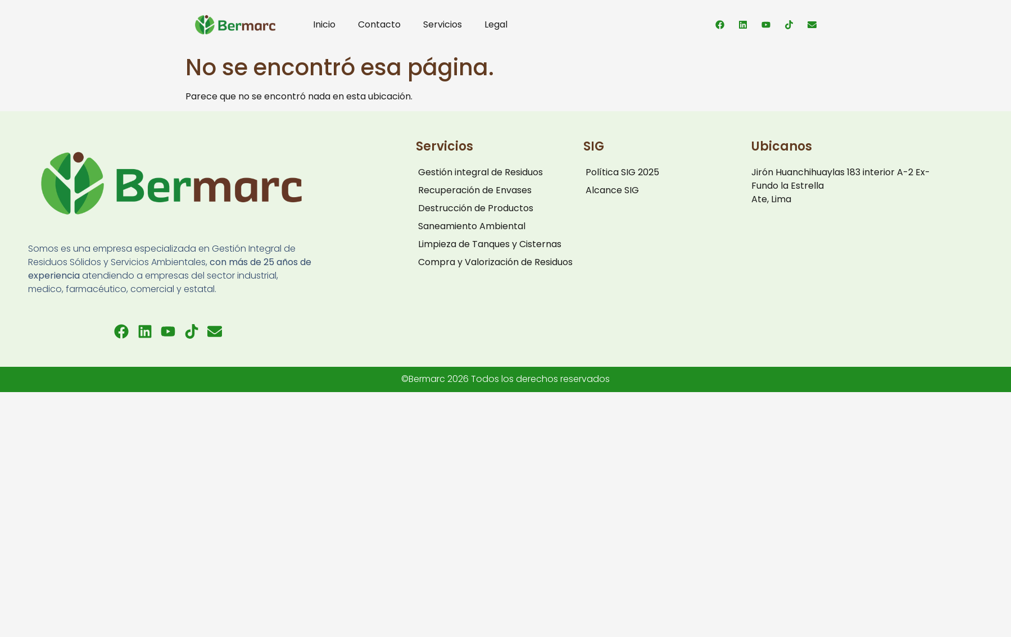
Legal (495, 24)
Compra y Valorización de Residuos (495, 262)
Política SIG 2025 (622, 172)
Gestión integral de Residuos (480, 172)
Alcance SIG (612, 190)
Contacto (379, 24)
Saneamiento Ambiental (471, 226)
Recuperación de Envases (475, 190)
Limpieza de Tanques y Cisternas (489, 244)
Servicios (442, 24)
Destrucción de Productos (475, 208)
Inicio (324, 24)
